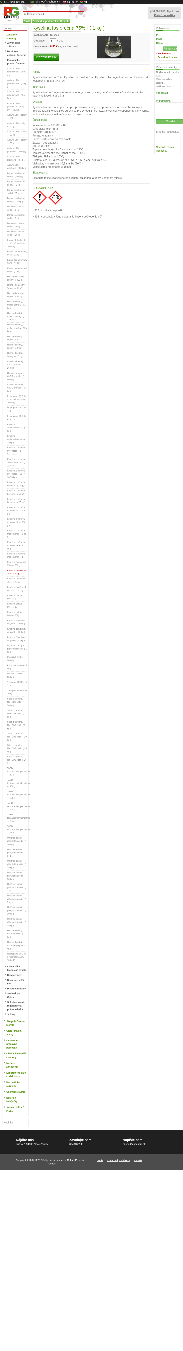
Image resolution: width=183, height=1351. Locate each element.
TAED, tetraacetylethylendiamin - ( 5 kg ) (19, 817)
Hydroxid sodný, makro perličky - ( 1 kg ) (16, 304)
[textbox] (53, 13)
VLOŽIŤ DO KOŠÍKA (46, 57)
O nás (27, 21)
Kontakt (64, 21)
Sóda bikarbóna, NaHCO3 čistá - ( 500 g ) (15, 702)
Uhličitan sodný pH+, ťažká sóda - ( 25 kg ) (16, 922)
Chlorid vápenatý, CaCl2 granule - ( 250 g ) (15, 364)
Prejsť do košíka (164, 15)
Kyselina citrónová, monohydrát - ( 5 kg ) (16, 533)
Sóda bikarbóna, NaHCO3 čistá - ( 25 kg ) (17, 748)
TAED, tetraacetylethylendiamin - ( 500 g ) (19, 806)
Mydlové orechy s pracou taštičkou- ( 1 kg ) (17, 648)
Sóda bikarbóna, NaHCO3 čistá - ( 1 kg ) (16, 713)
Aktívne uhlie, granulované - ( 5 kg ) (16, 83)
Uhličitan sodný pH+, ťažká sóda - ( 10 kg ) (16, 910)
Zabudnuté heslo (167, 57)
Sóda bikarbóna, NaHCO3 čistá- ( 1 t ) (16, 759)
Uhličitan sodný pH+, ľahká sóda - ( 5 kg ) (16, 852)
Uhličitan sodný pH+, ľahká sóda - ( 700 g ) (16, 841)
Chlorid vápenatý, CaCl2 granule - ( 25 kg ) (17, 387)
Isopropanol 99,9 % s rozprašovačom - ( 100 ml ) (16, 957)
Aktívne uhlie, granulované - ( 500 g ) (16, 71)
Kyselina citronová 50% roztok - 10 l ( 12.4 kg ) (16, 462)
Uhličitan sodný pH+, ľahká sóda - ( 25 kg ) (16, 864)
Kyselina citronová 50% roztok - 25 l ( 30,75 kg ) (16, 473)
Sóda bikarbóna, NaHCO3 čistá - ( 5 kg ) (16, 725)
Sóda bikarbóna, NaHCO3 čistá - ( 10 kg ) (17, 736)
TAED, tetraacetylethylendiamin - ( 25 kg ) (19, 829)
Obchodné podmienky (45, 21)
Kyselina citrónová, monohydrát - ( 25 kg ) (16, 545)
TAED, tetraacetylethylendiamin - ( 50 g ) (19, 771)
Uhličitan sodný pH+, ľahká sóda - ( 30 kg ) (16, 875)
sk (68, 2)
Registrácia (164, 53)
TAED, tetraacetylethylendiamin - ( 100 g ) (19, 783)
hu (85, 2)
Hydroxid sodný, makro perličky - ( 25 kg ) (17, 327)
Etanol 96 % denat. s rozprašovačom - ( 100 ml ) (16, 243)
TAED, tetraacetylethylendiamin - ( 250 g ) (19, 794)
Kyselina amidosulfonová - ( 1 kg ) (17, 427)
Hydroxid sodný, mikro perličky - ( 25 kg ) (16, 945)
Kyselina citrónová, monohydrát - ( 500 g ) (16, 510)
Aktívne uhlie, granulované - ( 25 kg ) (16, 94)
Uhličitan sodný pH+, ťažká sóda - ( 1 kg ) (16, 887)
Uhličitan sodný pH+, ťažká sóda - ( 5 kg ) (16, 898)
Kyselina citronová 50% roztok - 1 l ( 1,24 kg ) (16, 450)
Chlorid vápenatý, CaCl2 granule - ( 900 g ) (15, 376)
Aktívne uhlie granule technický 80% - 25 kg (15, 106)
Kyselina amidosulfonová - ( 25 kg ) (16, 439)
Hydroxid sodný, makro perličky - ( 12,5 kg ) (15, 316)
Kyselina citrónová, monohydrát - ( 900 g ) (16, 522)
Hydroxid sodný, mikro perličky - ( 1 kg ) (16, 933)
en (77, 2)
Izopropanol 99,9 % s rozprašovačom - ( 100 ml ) (16, 399)
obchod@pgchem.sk (48, 1)
